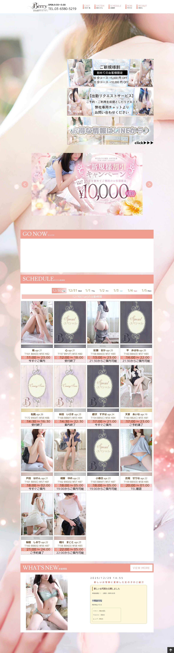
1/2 (104, 290)
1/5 (146, 290)
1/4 (132, 290)
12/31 (75, 290)
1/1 (90, 290)
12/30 (59, 290)
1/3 (118, 290)
